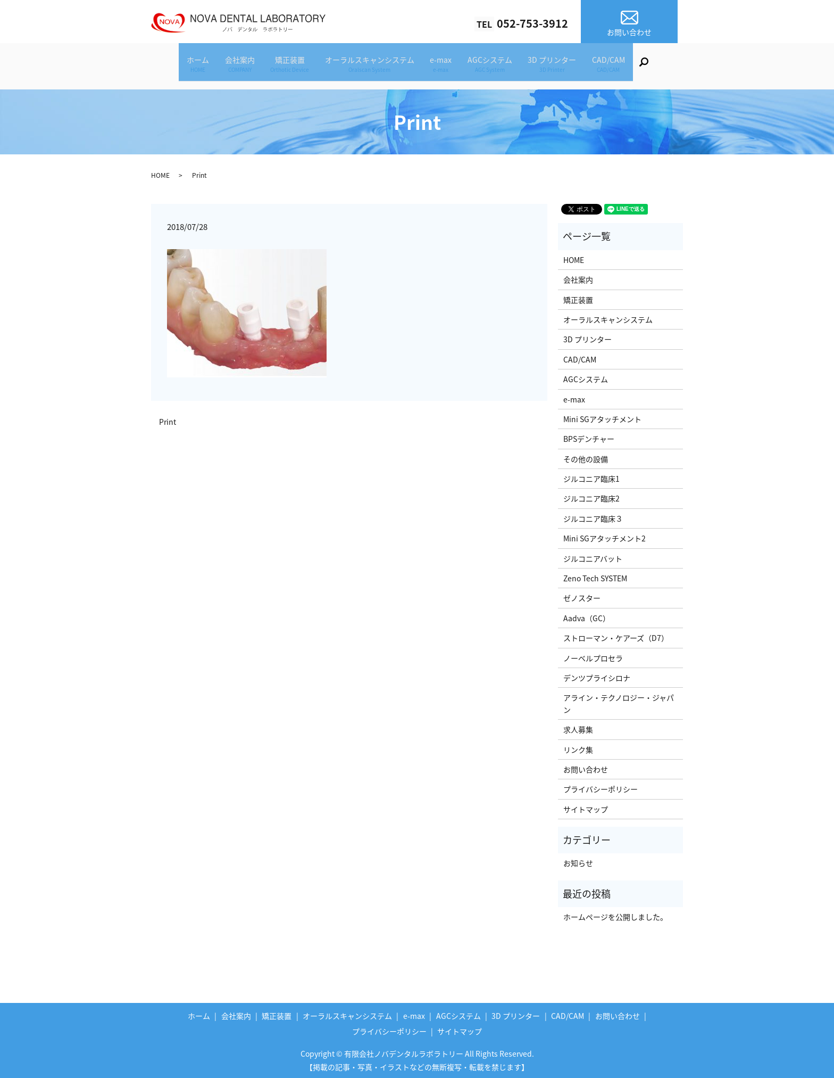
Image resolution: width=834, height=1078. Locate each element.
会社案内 (223, 65)
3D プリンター (569, 65)
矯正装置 (280, 65)
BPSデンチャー (588, 435)
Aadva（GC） (586, 615)
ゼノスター (582, 594)
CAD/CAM (631, 65)
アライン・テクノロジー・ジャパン (618, 700)
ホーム (175, 65)
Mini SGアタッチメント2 (604, 535)
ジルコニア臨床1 (591, 475)
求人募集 (578, 726)
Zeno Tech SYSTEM (595, 575)
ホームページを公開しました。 (615, 913)
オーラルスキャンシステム (366, 65)
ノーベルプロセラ (593, 654)
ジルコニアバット (592, 555)
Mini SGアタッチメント (602, 415)
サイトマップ (585, 806)
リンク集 (578, 746)
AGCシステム (500, 65)
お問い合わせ (585, 766)
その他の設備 (585, 455)
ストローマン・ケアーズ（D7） (616, 634)
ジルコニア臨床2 (591, 495)
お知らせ (578, 859)
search (676, 67)
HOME (160, 172)
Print (167, 419)
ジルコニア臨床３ (593, 515)
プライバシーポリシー (600, 785)
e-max (444, 65)
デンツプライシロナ (596, 674)
